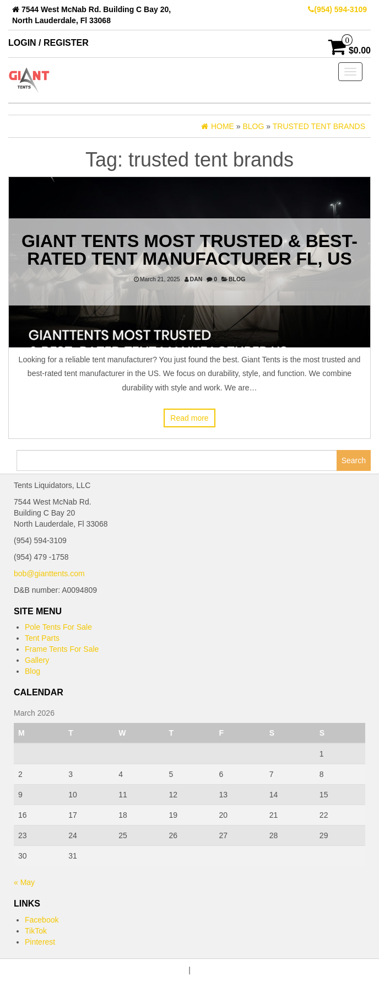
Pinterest (40, 941)
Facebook (41, 919)
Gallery (37, 660)
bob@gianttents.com (49, 573)
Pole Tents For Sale (58, 627)
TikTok (36, 930)
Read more (189, 418)
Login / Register (48, 42)
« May (24, 882)
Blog (237, 279)
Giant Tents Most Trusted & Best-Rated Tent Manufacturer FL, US (189, 250)
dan (196, 279)
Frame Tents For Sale (62, 649)
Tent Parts (42, 638)
